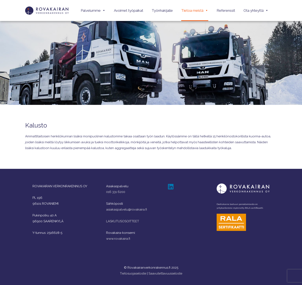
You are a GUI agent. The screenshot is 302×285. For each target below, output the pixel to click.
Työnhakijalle (162, 10)
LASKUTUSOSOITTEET (122, 221)
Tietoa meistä (194, 10)
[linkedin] (172, 186)
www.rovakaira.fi (118, 239)
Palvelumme (93, 10)
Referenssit (226, 10)
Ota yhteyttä (255, 10)
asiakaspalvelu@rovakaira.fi (126, 209)
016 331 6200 (115, 192)
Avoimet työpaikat (128, 10)
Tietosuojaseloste (133, 273)
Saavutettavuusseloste (165, 273)
